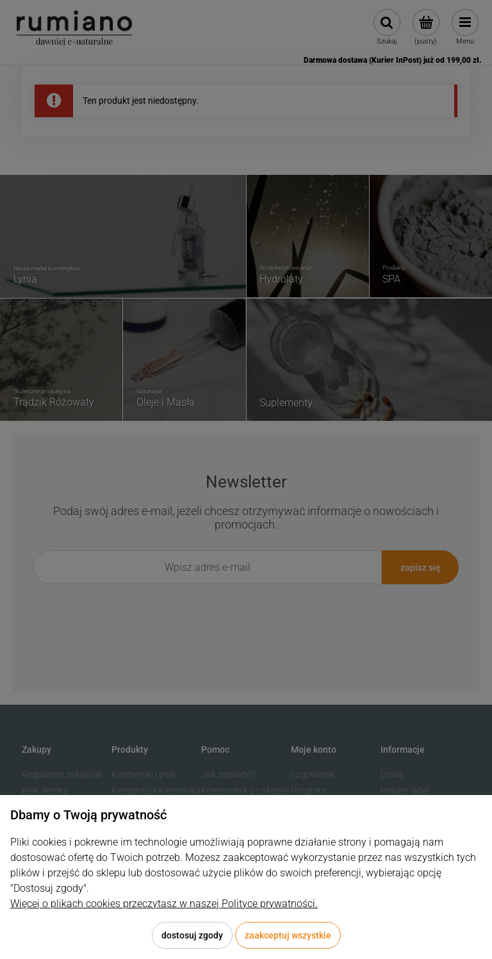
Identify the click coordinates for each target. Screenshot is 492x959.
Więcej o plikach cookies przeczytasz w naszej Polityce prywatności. (164, 904)
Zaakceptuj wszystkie (288, 935)
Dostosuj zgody (192, 935)
